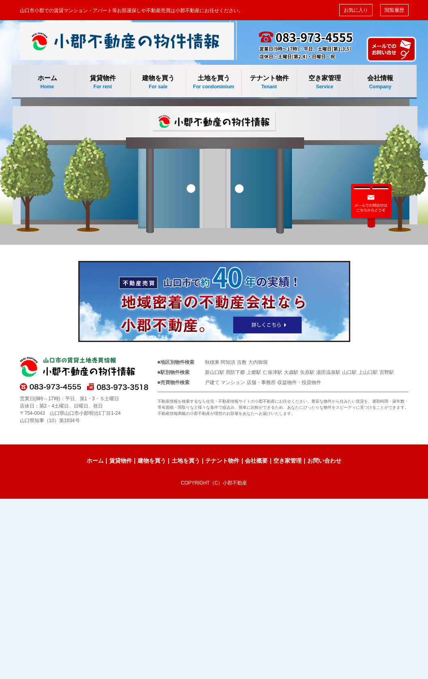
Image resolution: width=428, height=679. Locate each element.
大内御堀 (258, 362)
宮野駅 (386, 372)
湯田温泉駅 (328, 372)
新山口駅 (214, 372)
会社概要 (256, 460)
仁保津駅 (272, 372)
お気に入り (356, 10)
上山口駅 (368, 372)
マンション (233, 382)
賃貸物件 (102, 82)
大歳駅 (291, 372)
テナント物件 (269, 82)
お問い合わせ (324, 460)
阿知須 (228, 362)
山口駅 (349, 372)
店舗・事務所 (261, 382)
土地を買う (213, 82)
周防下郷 (235, 372)
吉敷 (242, 362)
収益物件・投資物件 (299, 382)
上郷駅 (254, 372)
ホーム (47, 82)
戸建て (212, 382)
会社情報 (380, 82)
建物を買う (158, 82)
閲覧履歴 (394, 10)
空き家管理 (324, 82)
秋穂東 (212, 362)
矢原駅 (307, 372)
